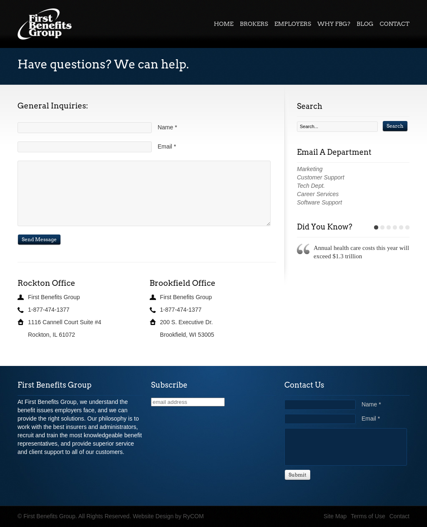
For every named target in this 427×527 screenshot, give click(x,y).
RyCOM (193, 516)
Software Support (319, 202)
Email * (167, 146)
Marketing (309, 169)
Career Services (318, 194)
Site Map (335, 516)
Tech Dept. (311, 185)
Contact (399, 516)
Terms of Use (368, 516)
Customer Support (320, 177)
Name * (167, 127)
